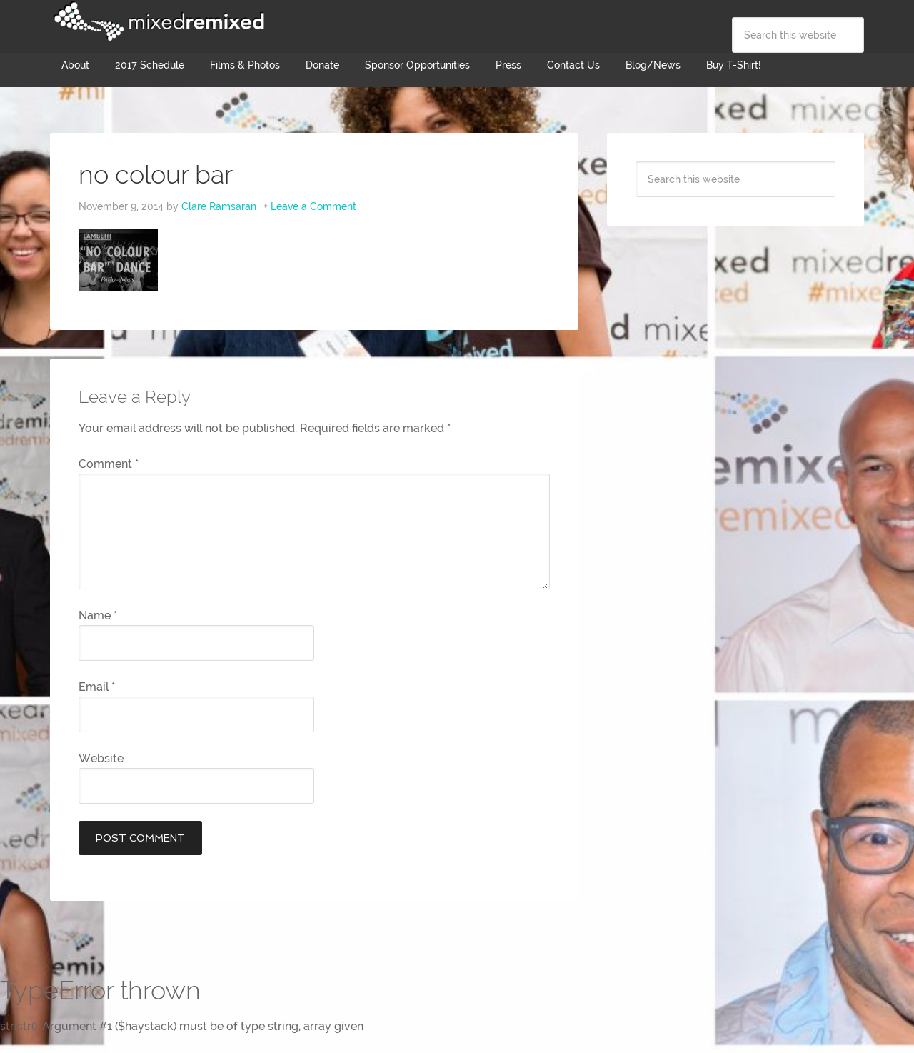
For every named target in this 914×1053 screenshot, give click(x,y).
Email (97, 687)
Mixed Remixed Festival (157, 21)
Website (101, 758)
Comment (109, 464)
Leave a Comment (313, 206)
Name (98, 615)
